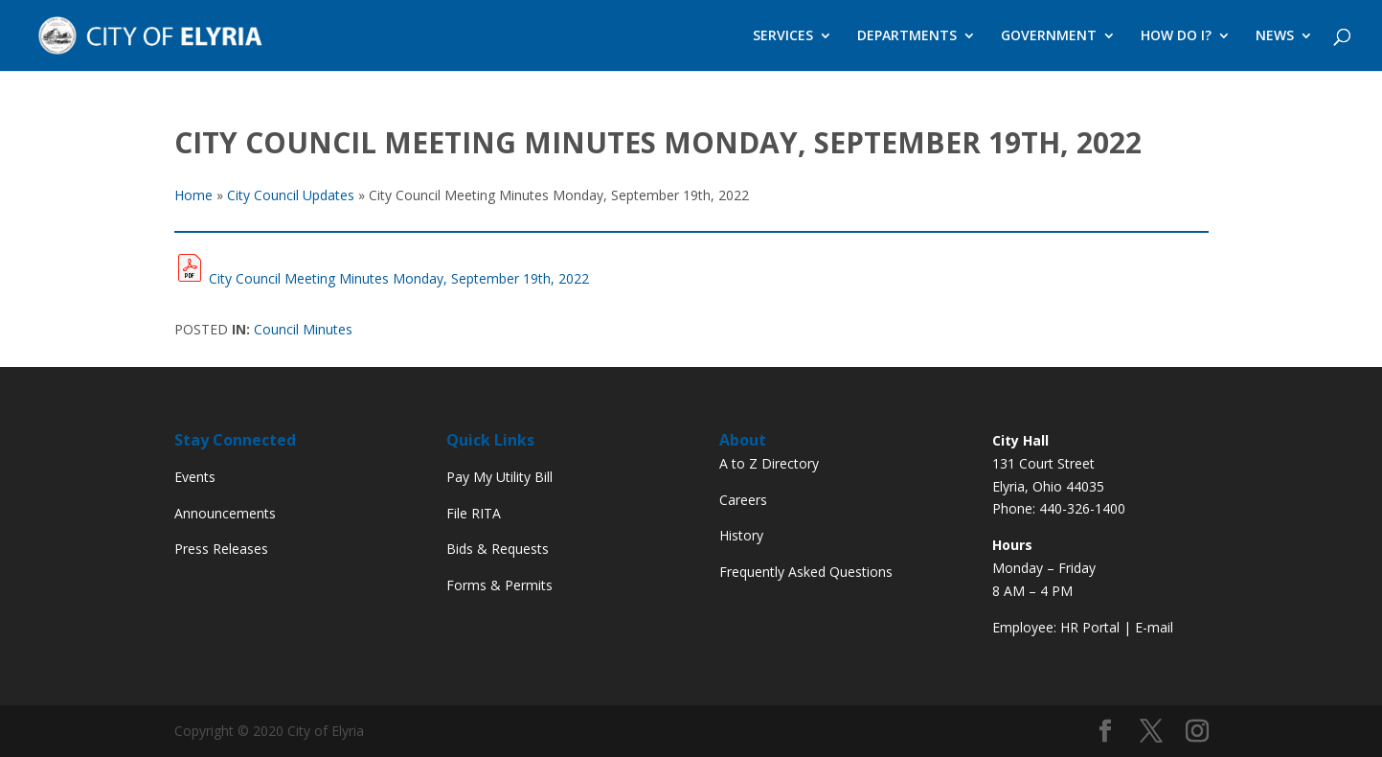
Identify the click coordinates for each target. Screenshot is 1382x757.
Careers (743, 500)
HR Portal (1090, 627)
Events (194, 477)
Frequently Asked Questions (806, 571)
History (741, 535)
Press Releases (221, 548)
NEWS (1275, 36)
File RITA (473, 513)
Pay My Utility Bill (499, 477)
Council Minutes (303, 329)
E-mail (1154, 627)
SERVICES (783, 36)
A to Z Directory (769, 463)
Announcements (225, 513)
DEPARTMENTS (907, 36)
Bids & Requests (497, 548)
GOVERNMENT (1049, 36)
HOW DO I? (1176, 36)
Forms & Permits (499, 585)
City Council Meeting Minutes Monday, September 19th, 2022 (399, 278)
